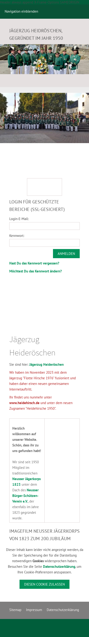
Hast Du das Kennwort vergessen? (34, 263)
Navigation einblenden (21, 11)
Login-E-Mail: (19, 219)
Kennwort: (16, 235)
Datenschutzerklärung (59, 566)
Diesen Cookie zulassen (44, 584)
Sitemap (15, 610)
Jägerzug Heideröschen (46, 364)
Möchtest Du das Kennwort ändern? (35, 271)
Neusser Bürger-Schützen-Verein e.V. (25, 495)
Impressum (34, 610)
